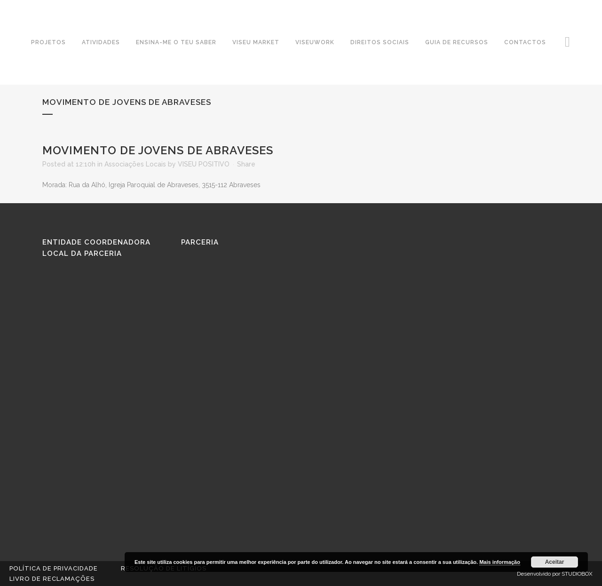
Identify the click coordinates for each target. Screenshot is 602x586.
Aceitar (554, 562)
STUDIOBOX (577, 573)
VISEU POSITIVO (204, 164)
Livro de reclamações (52, 578)
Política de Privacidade (53, 568)
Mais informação (499, 562)
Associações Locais (135, 164)
